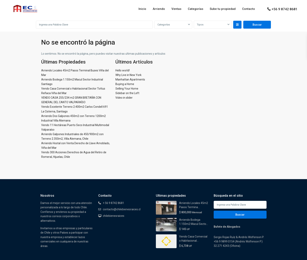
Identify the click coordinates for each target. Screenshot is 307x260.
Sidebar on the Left (127, 93)
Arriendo (159, 9)
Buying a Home (124, 84)
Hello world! (122, 70)
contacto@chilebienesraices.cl (121, 209)
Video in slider (124, 97)
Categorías (195, 9)
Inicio (142, 9)
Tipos (200, 24)
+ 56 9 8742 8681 (113, 203)
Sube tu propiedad (223, 9)
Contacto (248, 9)
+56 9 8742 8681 (284, 9)
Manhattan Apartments (130, 79)
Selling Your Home (126, 88)
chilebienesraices (113, 215)
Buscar (240, 214)
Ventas (176, 9)
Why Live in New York (128, 75)
